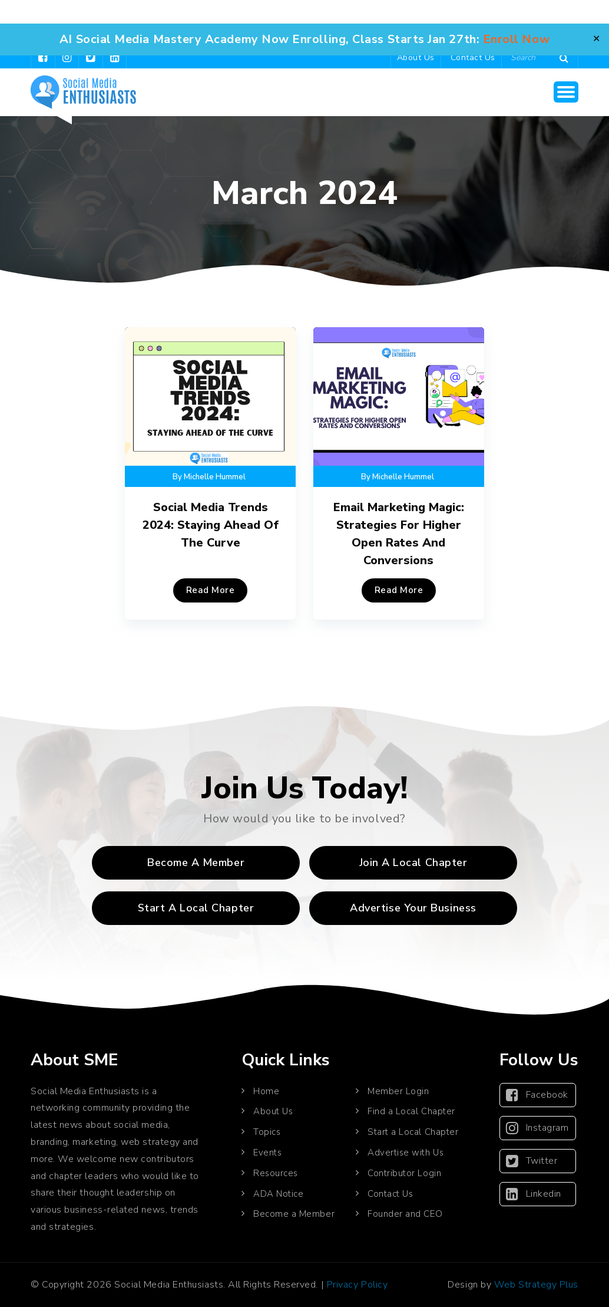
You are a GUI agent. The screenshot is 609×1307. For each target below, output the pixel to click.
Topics (266, 1132)
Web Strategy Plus (536, 1284)
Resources (275, 1173)
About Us (416, 57)
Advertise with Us (405, 1152)
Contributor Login (404, 1173)
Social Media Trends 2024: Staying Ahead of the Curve (211, 525)
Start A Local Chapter (196, 908)
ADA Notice (278, 1194)
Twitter (531, 1161)
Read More (210, 590)
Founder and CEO (405, 1214)
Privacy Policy (357, 1284)
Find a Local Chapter (411, 1111)
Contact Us (473, 57)
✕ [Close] (596, 38)
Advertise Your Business (413, 908)
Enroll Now (516, 39)
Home (266, 1091)
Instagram (537, 1128)
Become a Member (195, 862)
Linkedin (533, 1194)
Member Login (398, 1091)
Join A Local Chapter (413, 862)
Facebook (537, 1095)
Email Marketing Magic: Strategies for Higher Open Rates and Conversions (398, 533)
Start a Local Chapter (413, 1132)
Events (267, 1152)
